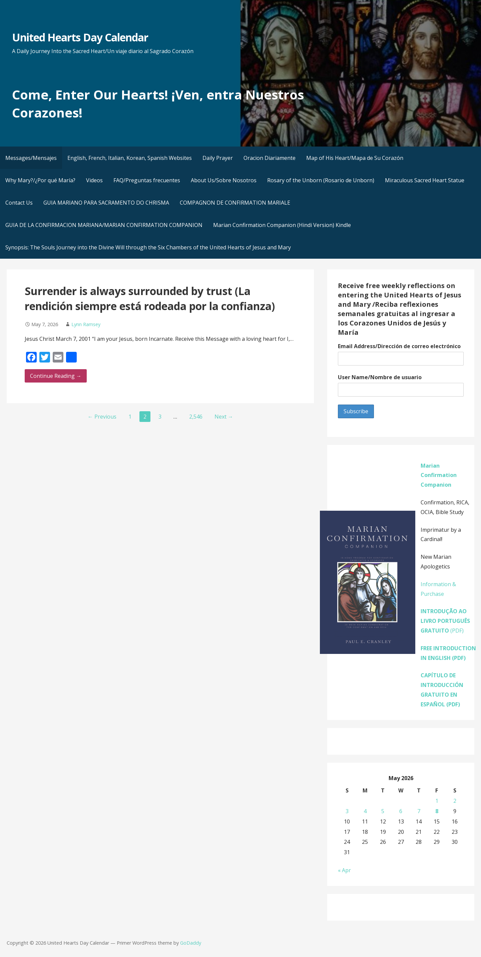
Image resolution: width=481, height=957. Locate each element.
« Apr (344, 870)
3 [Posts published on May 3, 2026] (347, 811)
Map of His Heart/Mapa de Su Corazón (354, 158)
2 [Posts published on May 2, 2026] (454, 800)
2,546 (195, 416)
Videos (94, 180)
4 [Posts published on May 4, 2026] (365, 811)
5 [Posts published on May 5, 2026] (382, 811)
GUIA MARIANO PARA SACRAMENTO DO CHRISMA (106, 202)
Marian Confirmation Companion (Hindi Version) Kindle (282, 225)
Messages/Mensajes (31, 158)
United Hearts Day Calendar (80, 37)
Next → (223, 416)
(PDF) (445, 621)
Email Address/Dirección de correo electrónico (399, 346)
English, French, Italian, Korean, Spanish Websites (129, 158)
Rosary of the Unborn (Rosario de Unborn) (320, 180)
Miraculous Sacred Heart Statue (424, 180)
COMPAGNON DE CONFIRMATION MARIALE (235, 202)
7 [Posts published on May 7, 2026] (418, 811)
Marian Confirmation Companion (439, 475)
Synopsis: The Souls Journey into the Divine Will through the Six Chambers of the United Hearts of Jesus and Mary (148, 247)
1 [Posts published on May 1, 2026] (436, 800)
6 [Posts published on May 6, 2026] (400, 811)
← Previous (102, 416)
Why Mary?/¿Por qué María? (40, 180)
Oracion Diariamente (270, 158)
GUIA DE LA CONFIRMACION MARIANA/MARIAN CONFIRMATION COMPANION (103, 225)
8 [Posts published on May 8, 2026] (436, 811)
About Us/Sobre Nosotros (224, 180)
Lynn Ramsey (85, 324)
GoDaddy (190, 943)
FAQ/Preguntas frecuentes (146, 180)
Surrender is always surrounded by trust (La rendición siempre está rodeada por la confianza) (150, 298)
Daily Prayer (217, 158)
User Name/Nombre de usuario (380, 377)
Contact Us (19, 202)
